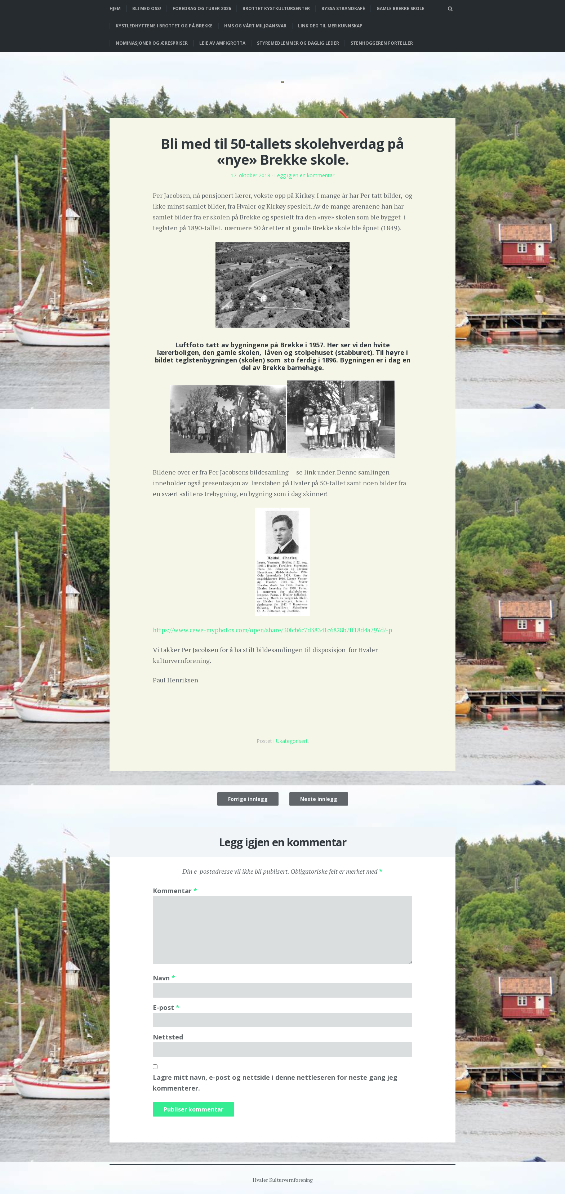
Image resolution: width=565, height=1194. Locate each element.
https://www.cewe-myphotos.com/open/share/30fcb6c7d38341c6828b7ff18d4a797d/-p (279, 629)
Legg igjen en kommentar (304, 175)
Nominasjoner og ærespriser (152, 43)
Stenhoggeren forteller (382, 43)
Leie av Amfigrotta (222, 43)
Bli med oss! (146, 8)
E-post (166, 1007)
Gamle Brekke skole (400, 8)
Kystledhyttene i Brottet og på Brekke (164, 26)
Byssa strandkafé (343, 8)
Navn (164, 977)
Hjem (115, 8)
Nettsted (168, 1036)
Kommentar (175, 890)
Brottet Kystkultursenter (276, 8)
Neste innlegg (318, 798)
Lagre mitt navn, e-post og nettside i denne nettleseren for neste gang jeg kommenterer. (275, 1082)
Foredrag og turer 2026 (202, 8)
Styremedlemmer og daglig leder (298, 43)
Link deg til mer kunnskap (330, 26)
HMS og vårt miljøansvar (255, 26)
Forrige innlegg (248, 798)
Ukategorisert (292, 740)
